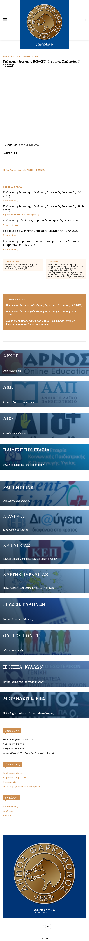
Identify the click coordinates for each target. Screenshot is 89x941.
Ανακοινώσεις (10, 200)
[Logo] (44, 876)
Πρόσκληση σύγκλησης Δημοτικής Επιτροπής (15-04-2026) (41, 231)
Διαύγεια (8, 810)
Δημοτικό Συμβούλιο (14, 777)
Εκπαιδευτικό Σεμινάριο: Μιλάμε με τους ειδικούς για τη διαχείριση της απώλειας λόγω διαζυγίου (21, 267)
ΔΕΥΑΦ (7, 815)
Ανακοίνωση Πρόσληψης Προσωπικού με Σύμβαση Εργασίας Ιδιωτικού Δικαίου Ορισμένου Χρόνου (40, 323)
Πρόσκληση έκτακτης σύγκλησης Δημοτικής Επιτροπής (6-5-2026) (44, 305)
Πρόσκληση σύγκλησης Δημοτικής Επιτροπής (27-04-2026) (41, 220)
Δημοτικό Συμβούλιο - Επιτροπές (20, 56)
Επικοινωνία (12, 730)
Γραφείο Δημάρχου (13, 772)
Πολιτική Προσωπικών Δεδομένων (21, 786)
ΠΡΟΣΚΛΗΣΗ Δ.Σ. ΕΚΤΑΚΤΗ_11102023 (24, 169)
